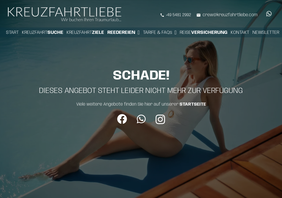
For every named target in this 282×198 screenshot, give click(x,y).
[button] (139, 32)
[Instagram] (160, 119)
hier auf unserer (175, 104)
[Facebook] (122, 119)
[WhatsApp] (269, 14)
